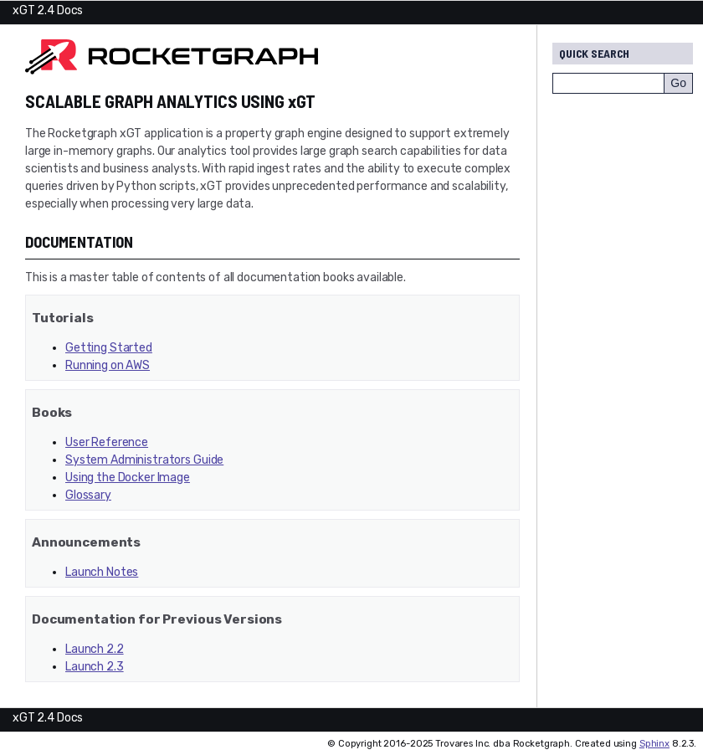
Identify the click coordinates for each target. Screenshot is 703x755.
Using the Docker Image (127, 477)
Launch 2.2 (94, 649)
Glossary (88, 495)
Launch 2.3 (94, 667)
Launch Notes (101, 572)
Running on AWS (107, 365)
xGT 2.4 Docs (48, 10)
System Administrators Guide (144, 460)
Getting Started (108, 348)
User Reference (106, 442)
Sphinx (654, 743)
